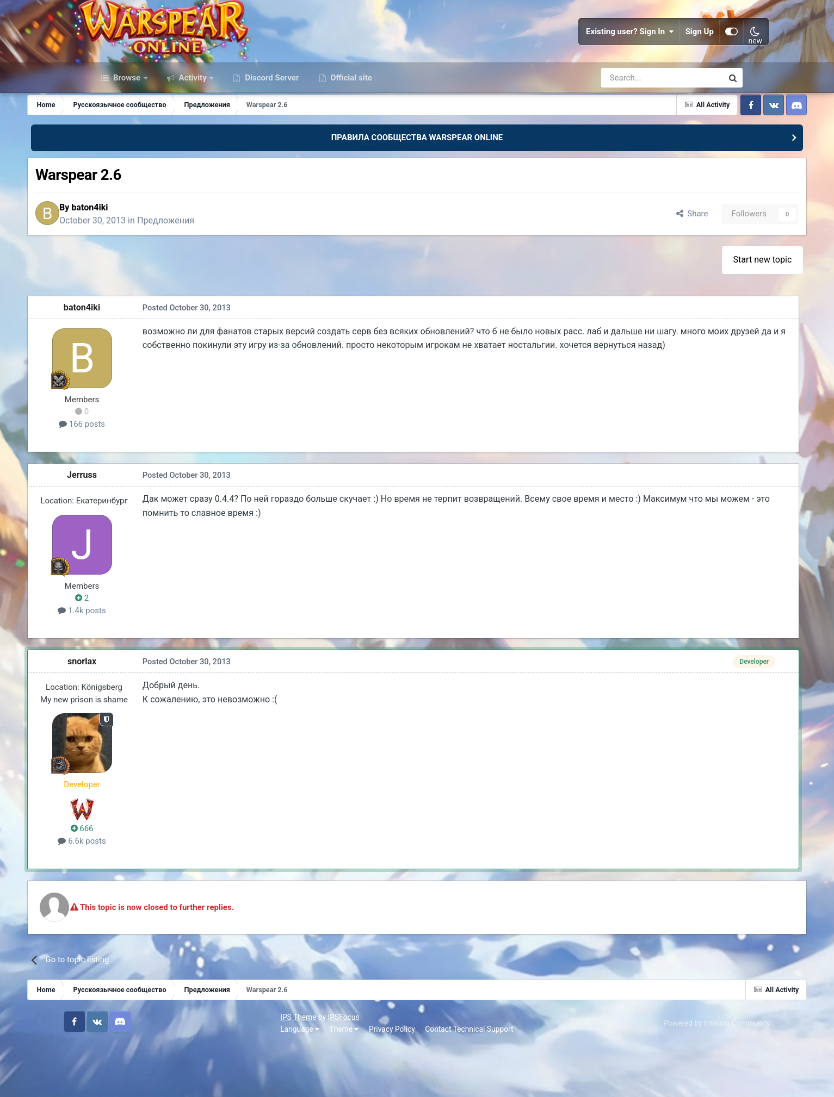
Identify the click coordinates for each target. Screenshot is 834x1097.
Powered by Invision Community (688, 1074)
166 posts (146, 476)
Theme (155, 1080)
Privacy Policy (203, 1080)
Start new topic (701, 312)
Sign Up (673, 54)
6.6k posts (146, 893)
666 (146, 881)
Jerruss (147, 527)
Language (111, 1080)
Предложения (239, 269)
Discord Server (271, 124)
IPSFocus (155, 1068)
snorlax (146, 713)
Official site (350, 124)
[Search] (633, 124)
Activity (193, 124)
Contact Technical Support (280, 1080)
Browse (127, 124)
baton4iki (163, 256)
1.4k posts (146, 663)
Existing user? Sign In (604, 54)
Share (624, 263)
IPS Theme (109, 1068)
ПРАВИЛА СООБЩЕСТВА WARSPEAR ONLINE (417, 184)
